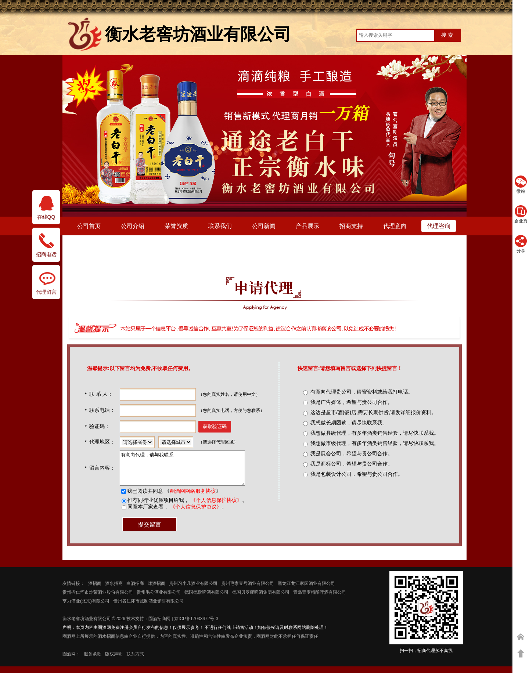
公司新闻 (264, 226)
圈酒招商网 (159, 625)
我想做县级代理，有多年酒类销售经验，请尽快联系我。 (374, 433)
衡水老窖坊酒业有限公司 (86, 625)
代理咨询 (438, 226)
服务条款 (92, 660)
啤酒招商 (156, 590)
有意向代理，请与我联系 (189, 471)
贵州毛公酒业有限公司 (159, 598)
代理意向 (395, 226)
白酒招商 (135, 590)
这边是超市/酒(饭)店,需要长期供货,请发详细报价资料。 (373, 412)
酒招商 (94, 590)
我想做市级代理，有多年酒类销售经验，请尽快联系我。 (374, 443)
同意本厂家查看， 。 (176, 513)
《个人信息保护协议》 (215, 507)
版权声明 (114, 660)
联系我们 (220, 226)
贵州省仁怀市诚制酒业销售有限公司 (148, 607)
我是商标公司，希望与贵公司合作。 (351, 464)
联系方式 (135, 660)
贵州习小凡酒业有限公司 (193, 590)
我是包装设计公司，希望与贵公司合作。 (356, 474)
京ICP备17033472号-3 (196, 625)
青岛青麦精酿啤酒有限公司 (319, 598)
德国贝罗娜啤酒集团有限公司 (260, 598)
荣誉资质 (176, 226)
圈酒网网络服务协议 (192, 497)
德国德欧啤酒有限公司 (206, 598)
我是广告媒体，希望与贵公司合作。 (351, 402)
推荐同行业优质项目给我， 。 (186, 507)
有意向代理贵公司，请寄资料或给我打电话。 (361, 392)
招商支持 (351, 226)
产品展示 (307, 226)
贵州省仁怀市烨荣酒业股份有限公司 (97, 598)
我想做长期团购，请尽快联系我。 (349, 423)
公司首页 (89, 226)
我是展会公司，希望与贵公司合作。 (351, 453)
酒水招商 (114, 590)
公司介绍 (132, 226)
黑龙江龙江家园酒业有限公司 (306, 590)
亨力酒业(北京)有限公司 (85, 607)
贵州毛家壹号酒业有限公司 (247, 590)
